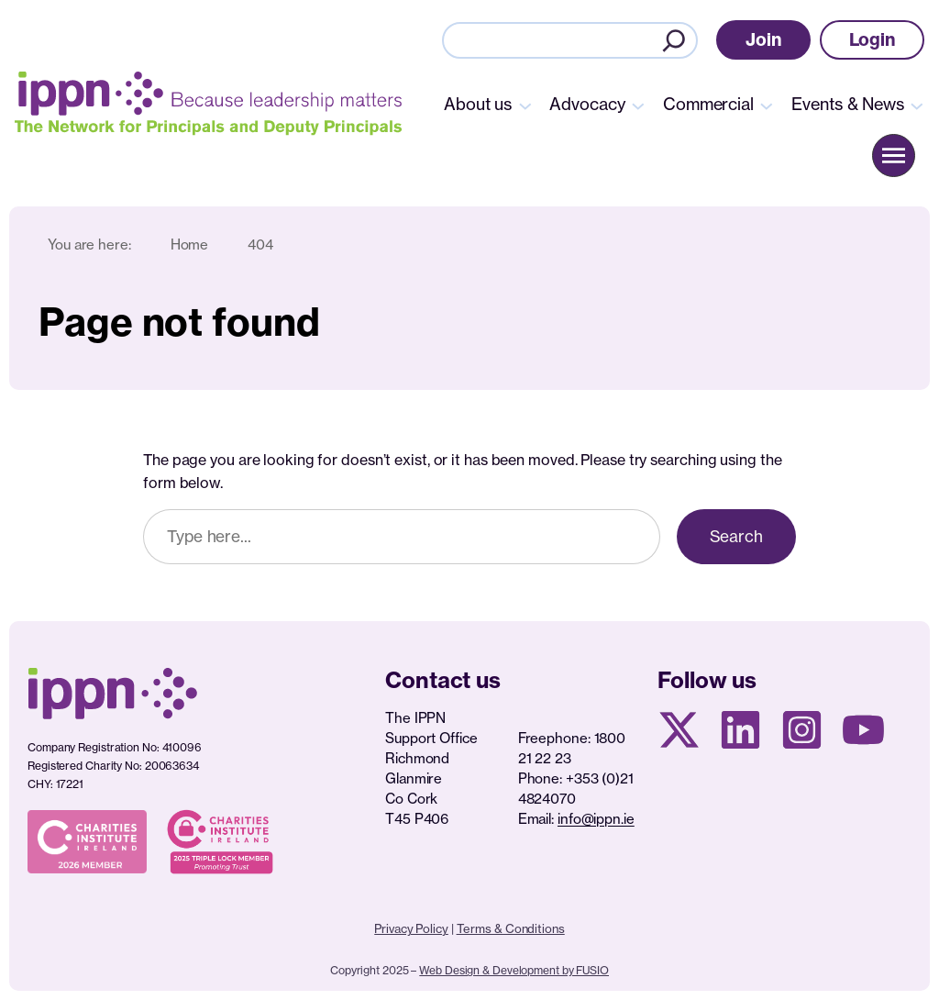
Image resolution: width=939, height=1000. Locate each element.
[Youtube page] (863, 729)
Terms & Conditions (511, 928)
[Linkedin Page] (740, 729)
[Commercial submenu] (766, 104)
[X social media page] (679, 729)
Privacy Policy (411, 928)
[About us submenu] (525, 104)
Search (736, 536)
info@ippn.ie (596, 819)
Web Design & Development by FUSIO (514, 970)
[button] (763, 40)
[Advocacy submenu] (638, 104)
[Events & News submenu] (917, 104)
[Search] (674, 40)
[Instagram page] (801, 729)
